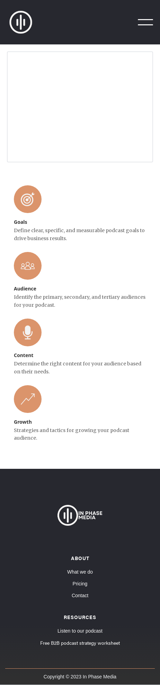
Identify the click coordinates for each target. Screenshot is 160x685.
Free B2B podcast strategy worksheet (80, 642)
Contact (80, 595)
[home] (24, 22)
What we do (80, 572)
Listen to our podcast (80, 631)
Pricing (80, 583)
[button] (145, 22)
